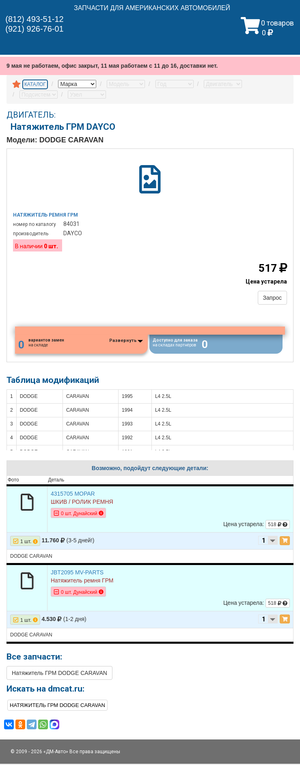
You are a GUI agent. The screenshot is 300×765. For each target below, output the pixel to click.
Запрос (272, 297)
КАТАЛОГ (35, 84)
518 (277, 526)
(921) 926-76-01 (34, 28)
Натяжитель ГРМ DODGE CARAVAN (59, 674)
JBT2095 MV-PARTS (77, 573)
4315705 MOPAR (73, 495)
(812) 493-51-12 (34, 19)
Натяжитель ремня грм (45, 215)
